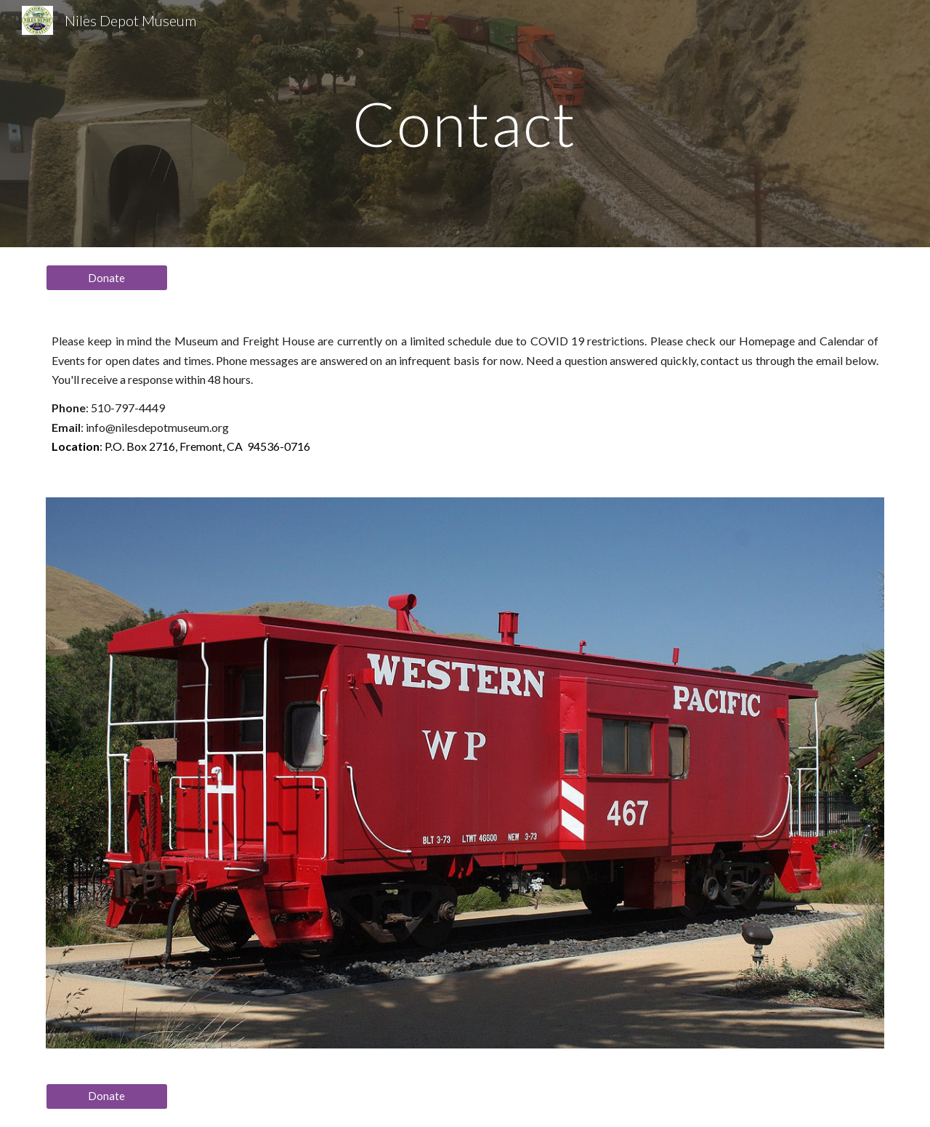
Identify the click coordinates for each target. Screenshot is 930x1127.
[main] (465, 123)
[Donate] (106, 277)
